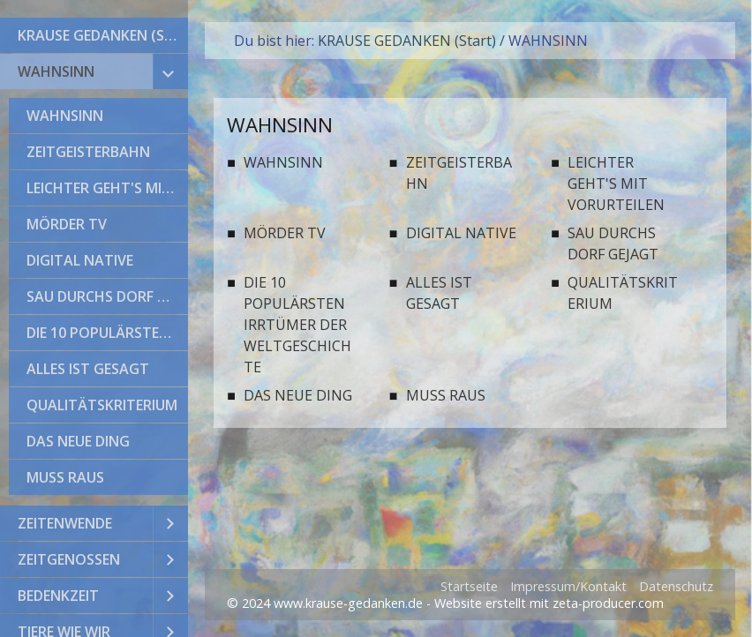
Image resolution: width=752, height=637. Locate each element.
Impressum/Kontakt (568, 586)
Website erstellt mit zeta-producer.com (549, 603)
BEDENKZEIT (58, 595)
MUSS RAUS (65, 477)
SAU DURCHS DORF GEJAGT (107, 296)
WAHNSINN (56, 71)
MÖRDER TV (66, 224)
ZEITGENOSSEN (69, 559)
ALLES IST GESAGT (87, 368)
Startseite (469, 586)
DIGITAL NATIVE (79, 260)
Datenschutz (676, 586)
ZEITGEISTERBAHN (88, 151)
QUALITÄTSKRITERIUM (101, 405)
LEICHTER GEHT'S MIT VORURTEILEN (107, 188)
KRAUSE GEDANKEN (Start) (103, 35)
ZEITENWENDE (65, 523)
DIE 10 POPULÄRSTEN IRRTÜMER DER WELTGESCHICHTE (107, 332)
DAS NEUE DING (78, 441)
